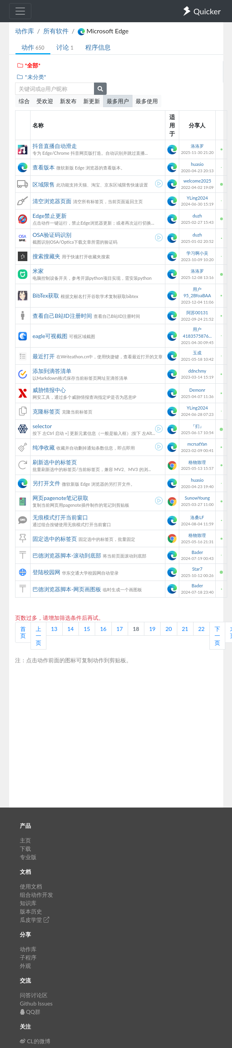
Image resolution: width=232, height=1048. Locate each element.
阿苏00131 (197, 312)
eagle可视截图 (50, 336)
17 (120, 628)
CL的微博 (35, 1041)
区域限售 (44, 184)
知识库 (28, 903)
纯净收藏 (44, 447)
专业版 (28, 857)
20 (168, 628)
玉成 (197, 352)
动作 (32, 47)
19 (152, 628)
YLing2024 (197, 197)
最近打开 (44, 356)
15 (87, 628)
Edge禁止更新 (50, 215)
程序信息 (98, 47)
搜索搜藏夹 (46, 256)
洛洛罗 (197, 145)
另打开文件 (46, 483)
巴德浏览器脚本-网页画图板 (67, 589)
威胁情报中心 (49, 390)
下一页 (217, 635)
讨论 (64, 47)
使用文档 (31, 886)
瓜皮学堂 (34, 919)
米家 (38, 270)
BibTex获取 (46, 295)
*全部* (29, 65)
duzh (197, 215)
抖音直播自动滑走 (55, 145)
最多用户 (118, 101)
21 (185, 628)
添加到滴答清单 (52, 370)
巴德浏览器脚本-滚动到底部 (67, 555)
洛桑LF (197, 517)
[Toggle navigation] (20, 11)
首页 (23, 632)
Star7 (197, 568)
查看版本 (44, 167)
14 (70, 628)
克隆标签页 (46, 411)
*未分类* (31, 76)
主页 (25, 840)
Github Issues (36, 1003)
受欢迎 (44, 101)
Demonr (197, 389)
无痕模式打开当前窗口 (60, 517)
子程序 (28, 957)
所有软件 (56, 31)
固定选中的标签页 (55, 538)
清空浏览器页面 (52, 201)
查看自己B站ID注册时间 (62, 315)
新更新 (91, 101)
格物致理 (197, 462)
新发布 (68, 101)
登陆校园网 (46, 572)
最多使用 (147, 101)
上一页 (38, 635)
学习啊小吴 (197, 253)
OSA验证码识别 (52, 234)
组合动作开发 (36, 894)
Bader (197, 552)
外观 (25, 965)
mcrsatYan (197, 443)
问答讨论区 (34, 995)
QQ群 (30, 1011)
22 (201, 628)
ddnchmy (197, 370)
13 (54, 628)
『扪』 (197, 426)
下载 (25, 848)
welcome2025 (197, 180)
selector (42, 426)
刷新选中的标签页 (55, 462)
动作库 (24, 31)
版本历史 (31, 911)
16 (103, 628)
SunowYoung (197, 497)
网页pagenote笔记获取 (60, 497)
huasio (197, 164)
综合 (24, 101)
